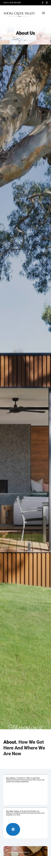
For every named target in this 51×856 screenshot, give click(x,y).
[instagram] (47, 3)
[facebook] (43, 3)
